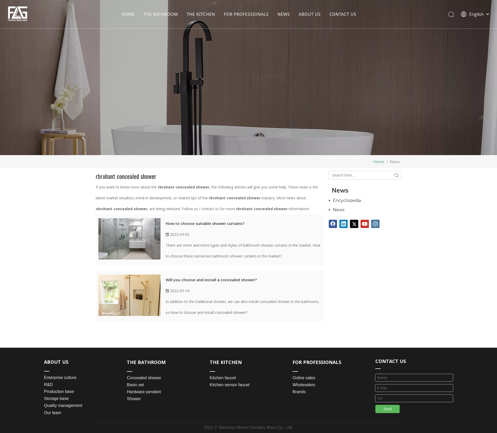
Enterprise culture (60, 377)
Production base (59, 391)
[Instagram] (375, 224)
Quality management (63, 405)
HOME (128, 14)
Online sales (304, 378)
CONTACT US (343, 14)
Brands (299, 392)
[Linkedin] (343, 224)
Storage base (56, 398)
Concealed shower (144, 378)
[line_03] (378, 368)
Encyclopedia (347, 200)
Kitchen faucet (223, 378)
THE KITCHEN (201, 14)
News (338, 209)
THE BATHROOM (160, 14)
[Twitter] (354, 224)
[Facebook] (333, 224)
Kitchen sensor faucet (230, 385)
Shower (134, 399)
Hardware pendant (144, 392)
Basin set (135, 385)
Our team (52, 413)
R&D (48, 384)
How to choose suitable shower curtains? (205, 223)
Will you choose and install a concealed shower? (211, 279)
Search (396, 175)
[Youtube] (365, 224)
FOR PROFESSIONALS (246, 14)
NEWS (283, 14)
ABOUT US (310, 14)
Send (387, 408)
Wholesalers (304, 385)
